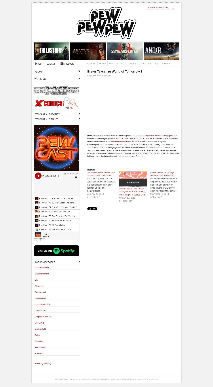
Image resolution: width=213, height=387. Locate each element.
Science (166, 64)
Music (123, 64)
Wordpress (114, 379)
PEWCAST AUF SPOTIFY (47, 114)
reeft (35, 240)
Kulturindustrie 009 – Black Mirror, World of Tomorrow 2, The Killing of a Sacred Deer (132, 191)
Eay (36, 280)
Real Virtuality (40, 347)
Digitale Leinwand (42, 274)
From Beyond (40, 292)
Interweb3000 (40, 298)
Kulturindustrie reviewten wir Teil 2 (125, 141)
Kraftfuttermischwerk (43, 304)
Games (142, 64)
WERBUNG (40, 79)
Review (102, 64)
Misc (156, 64)
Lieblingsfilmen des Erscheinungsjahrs (157, 136)
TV (117, 64)
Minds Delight (40, 329)
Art (150, 64)
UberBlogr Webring (43, 363)
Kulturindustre (40, 311)
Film (111, 64)
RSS (38, 63)
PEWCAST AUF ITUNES (46, 119)
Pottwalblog (39, 341)
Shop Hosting (152, 379)
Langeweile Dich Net (43, 317)
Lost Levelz (39, 323)
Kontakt (51, 63)
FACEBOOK (67, 63)
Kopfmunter (132, 379)
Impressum (83, 379)
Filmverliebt (39, 286)
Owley (37, 335)
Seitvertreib (39, 354)
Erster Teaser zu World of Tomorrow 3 (114, 71)
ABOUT (38, 72)
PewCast (91, 64)
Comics (132, 64)
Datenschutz (94, 379)
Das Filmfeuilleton (42, 268)
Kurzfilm (107, 76)
